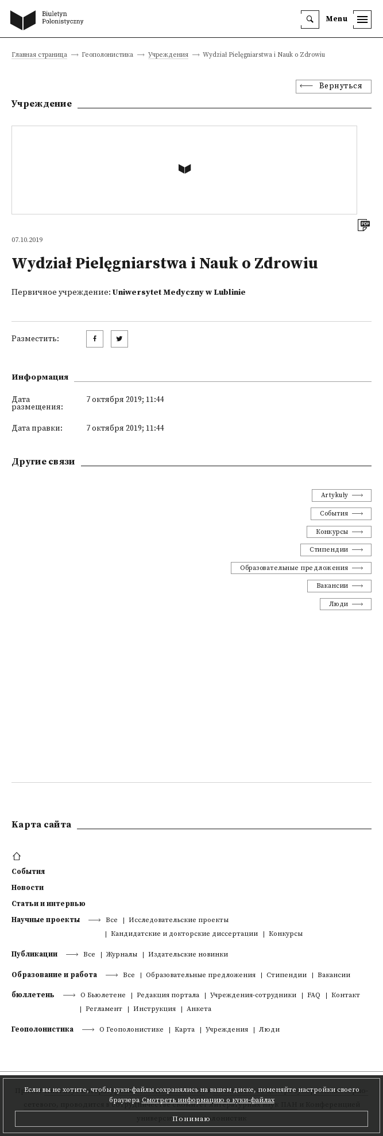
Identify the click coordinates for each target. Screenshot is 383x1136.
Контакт (345, 996)
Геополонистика (42, 1029)
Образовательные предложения (294, 568)
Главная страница (39, 55)
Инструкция (154, 1009)
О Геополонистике (131, 1030)
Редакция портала (168, 996)
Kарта (185, 1030)
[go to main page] (49, 21)
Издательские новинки (188, 955)
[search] (310, 19)
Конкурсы (332, 532)
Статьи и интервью (48, 903)
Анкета (199, 1009)
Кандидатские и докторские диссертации (184, 934)
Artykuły (335, 495)
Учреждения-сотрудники (253, 996)
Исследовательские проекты (179, 921)
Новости (27, 887)
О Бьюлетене (103, 996)
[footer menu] (18, 856)
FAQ (313, 996)
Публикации (34, 954)
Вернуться (341, 86)
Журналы (121, 955)
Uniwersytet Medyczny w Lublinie (179, 292)
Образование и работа (54, 974)
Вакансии (332, 585)
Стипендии (329, 549)
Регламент (104, 1009)
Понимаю (191, 1118)
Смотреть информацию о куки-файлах (208, 1100)
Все (112, 921)
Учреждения (168, 55)
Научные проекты (45, 919)
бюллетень (33, 995)
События (334, 513)
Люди (339, 604)
